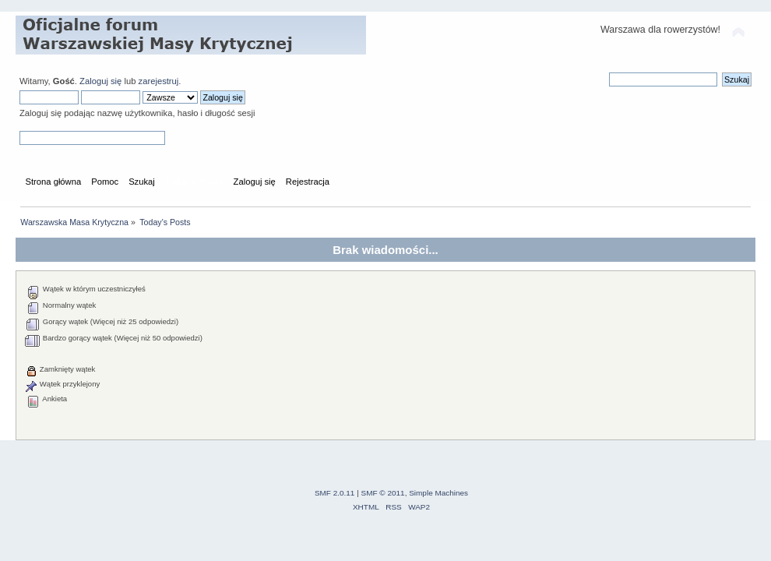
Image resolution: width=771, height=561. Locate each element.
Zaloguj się (100, 81)
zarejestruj (159, 81)
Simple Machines (438, 493)
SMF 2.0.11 (335, 493)
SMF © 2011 (383, 493)
